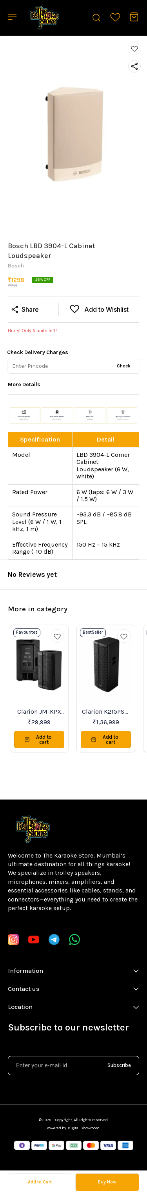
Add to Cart (40, 1182)
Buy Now (107, 1182)
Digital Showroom (84, 1128)
